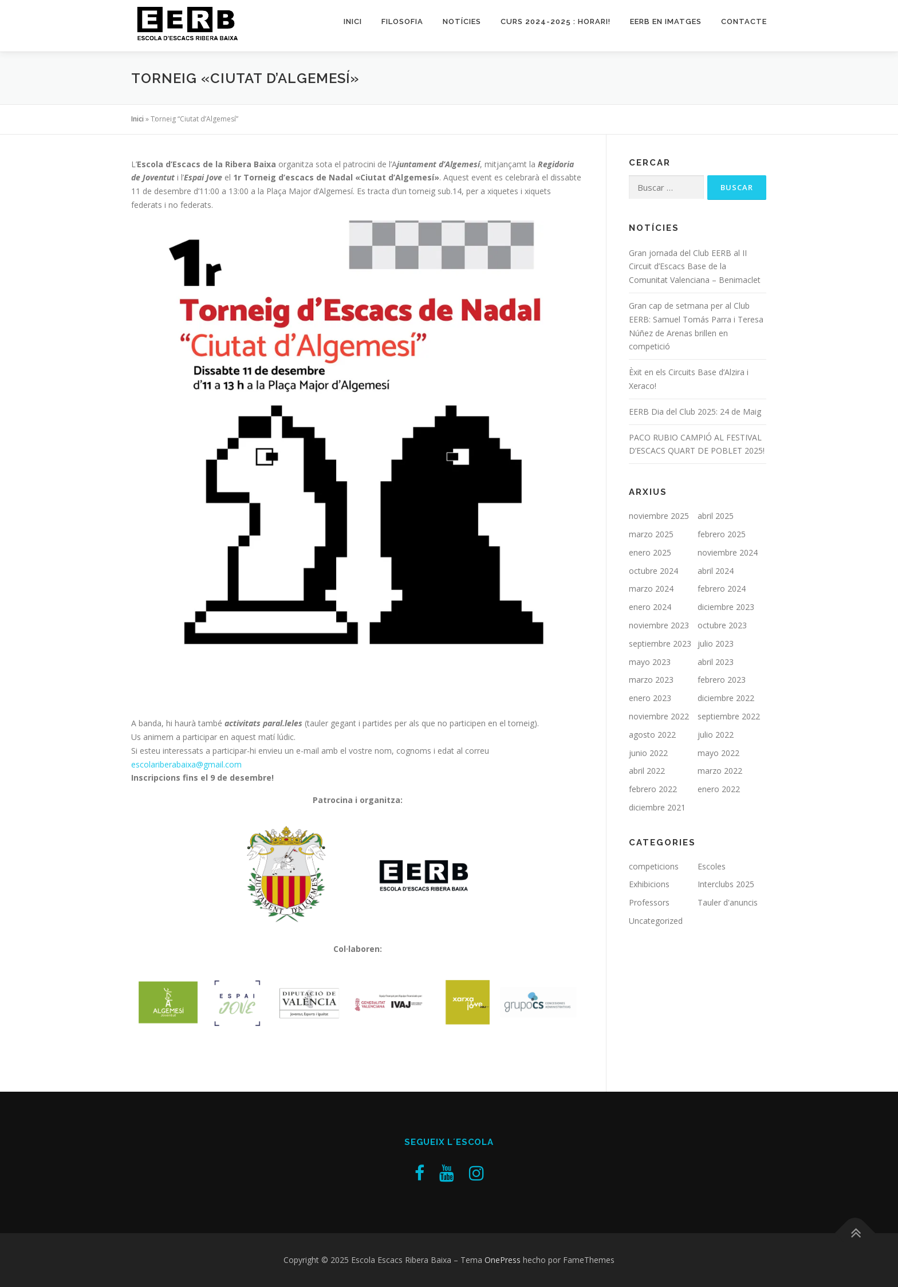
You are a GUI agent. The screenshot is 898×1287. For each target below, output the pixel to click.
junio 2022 (648, 752)
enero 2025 (650, 552)
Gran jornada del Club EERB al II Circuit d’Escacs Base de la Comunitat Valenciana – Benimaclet (695, 266)
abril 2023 (716, 661)
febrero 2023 (722, 679)
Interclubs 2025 (726, 884)
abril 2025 (716, 515)
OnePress (503, 1259)
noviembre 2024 (728, 552)
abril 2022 (647, 770)
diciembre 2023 (726, 606)
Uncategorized (656, 920)
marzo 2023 (651, 679)
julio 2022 (716, 734)
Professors (649, 902)
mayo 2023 (650, 661)
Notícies (462, 21)
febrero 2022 (653, 789)
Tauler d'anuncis (728, 902)
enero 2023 (650, 697)
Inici (353, 21)
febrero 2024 (722, 588)
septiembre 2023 (660, 643)
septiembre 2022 (729, 716)
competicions (654, 866)
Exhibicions (649, 884)
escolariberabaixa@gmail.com (186, 764)
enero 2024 (650, 606)
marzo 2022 (720, 770)
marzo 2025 (651, 534)
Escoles (712, 866)
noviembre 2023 (659, 625)
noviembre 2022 (659, 716)
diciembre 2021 (657, 807)
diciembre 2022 (726, 697)
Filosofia (402, 21)
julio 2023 (716, 643)
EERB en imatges (666, 21)
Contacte (744, 21)
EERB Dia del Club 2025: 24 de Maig (695, 411)
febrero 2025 (722, 534)
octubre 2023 (722, 625)
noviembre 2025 (659, 515)
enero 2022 (719, 789)
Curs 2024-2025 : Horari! (556, 21)
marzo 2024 (651, 588)
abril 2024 (716, 570)
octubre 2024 (653, 570)
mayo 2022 (718, 752)
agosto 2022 (652, 734)
